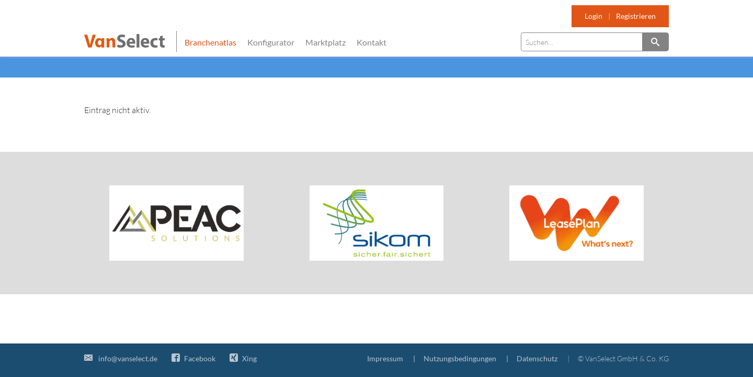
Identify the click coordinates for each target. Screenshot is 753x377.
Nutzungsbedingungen (460, 358)
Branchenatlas (210, 42)
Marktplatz (325, 42)
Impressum (385, 358)
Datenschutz (537, 358)
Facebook (193, 358)
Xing (243, 358)
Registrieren (636, 16)
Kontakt (371, 42)
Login (593, 16)
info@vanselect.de (120, 358)
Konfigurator (270, 42)
